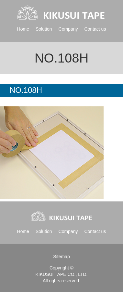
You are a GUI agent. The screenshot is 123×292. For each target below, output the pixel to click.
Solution (44, 29)
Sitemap (61, 256)
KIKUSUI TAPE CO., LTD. (61, 274)
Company (68, 29)
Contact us (95, 29)
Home (23, 29)
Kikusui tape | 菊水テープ (61, 13)
